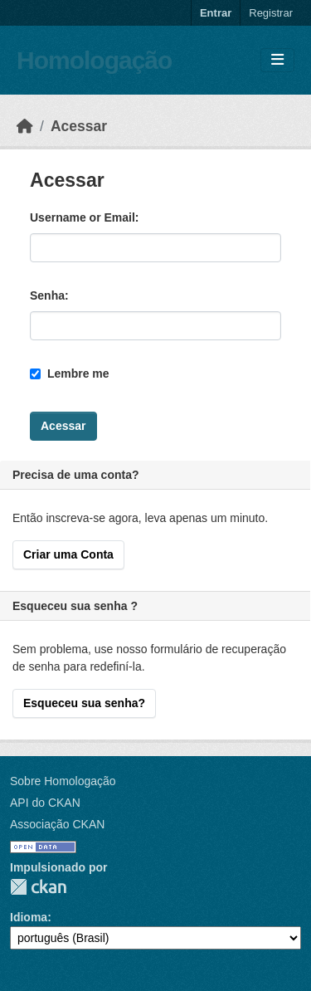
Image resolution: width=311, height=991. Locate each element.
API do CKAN (45, 802)
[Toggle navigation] (277, 60)
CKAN (38, 887)
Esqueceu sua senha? (84, 703)
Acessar (79, 126)
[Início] (25, 126)
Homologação (94, 60)
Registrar (271, 13)
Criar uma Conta (68, 554)
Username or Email (82, 217)
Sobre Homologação (63, 781)
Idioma (28, 917)
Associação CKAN (57, 824)
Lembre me (69, 373)
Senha (47, 295)
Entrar (215, 13)
